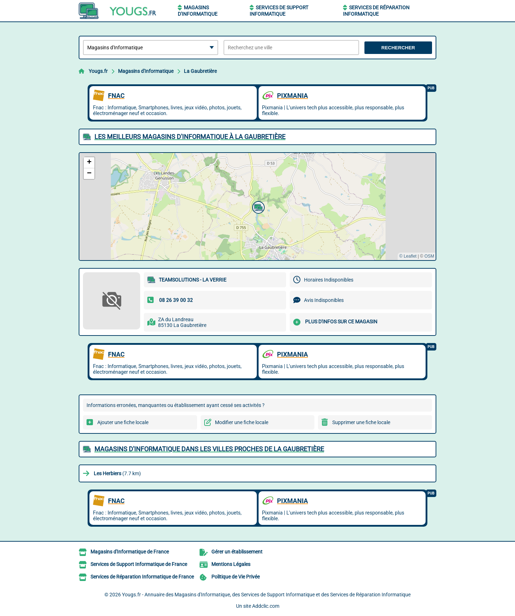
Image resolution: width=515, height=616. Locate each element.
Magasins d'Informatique (145, 71)
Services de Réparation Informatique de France (142, 577)
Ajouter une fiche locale (122, 422)
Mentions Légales (230, 564)
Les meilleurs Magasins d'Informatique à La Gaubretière (189, 136)
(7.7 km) (117, 473)
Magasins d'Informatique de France (129, 552)
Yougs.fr (98, 71)
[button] (257, 206)
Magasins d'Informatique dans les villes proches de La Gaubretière (209, 449)
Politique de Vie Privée (235, 577)
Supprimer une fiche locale (361, 422)
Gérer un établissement (237, 552)
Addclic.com (265, 606)
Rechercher (398, 47)
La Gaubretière (200, 71)
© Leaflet (407, 256)
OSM (429, 256)
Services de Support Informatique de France (138, 564)
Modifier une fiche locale (241, 422)
